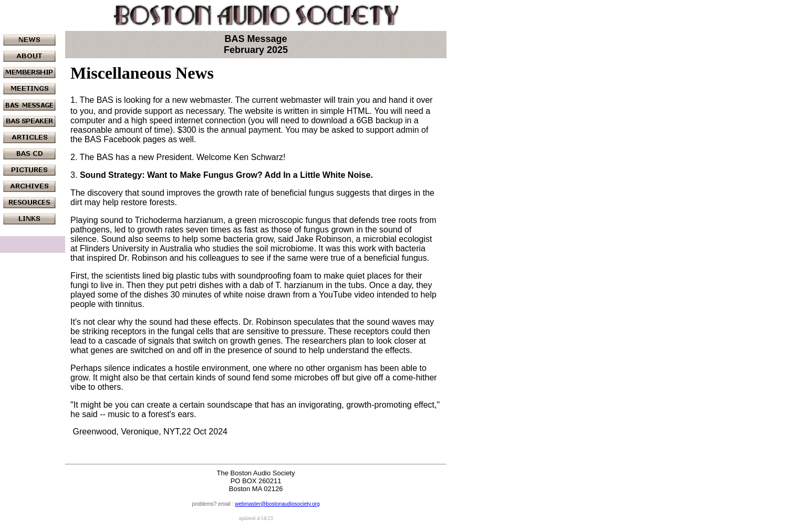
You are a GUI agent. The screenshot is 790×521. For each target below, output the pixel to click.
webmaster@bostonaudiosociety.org (277, 504)
